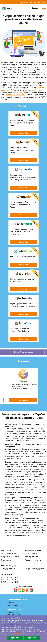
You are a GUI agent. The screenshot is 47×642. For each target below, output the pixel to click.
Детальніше (23, 400)
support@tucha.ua (40, 2)
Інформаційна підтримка (34, 569)
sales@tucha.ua (13, 615)
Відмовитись (32, 638)
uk (2, 2)
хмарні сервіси (19, 92)
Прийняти (15, 638)
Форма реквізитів (31, 557)
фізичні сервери (38, 90)
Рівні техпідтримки (8, 553)
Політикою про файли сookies (13, 633)
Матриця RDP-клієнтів (10, 557)
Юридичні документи (33, 560)
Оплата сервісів (31, 553)
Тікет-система (6, 560)
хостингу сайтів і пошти (15, 95)
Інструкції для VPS (8, 569)
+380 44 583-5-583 (26, 2)
